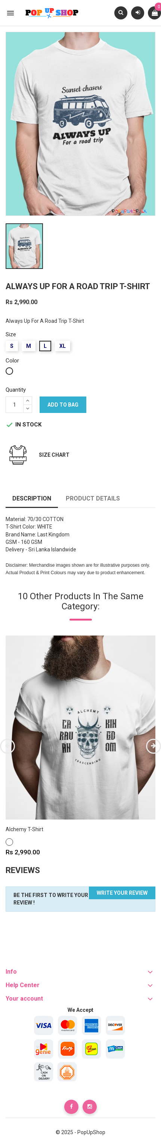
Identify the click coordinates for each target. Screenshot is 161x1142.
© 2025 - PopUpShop (80, 1132)
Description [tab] (31, 498)
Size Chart (54, 455)
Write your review (122, 893)
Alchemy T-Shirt (24, 829)
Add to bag (62, 405)
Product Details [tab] (93, 498)
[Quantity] (15, 405)
